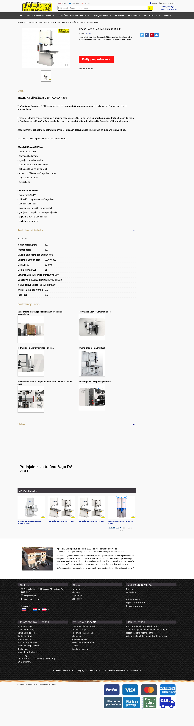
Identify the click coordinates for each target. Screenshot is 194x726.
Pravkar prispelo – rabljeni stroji (141, 626)
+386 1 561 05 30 (168, 9)
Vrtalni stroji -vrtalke (27, 642)
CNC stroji (23, 655)
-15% (121, 531)
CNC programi (24, 662)
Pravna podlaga (134, 606)
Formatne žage (25, 626)
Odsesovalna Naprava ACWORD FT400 (120, 522)
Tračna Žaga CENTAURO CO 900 (60, 521)
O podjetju (151, 15)
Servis (119, 15)
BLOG (166, 15)
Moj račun (131, 592)
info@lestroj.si (168, 6)
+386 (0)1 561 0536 (98, 670)
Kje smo (76, 592)
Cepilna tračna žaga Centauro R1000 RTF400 (29, 522)
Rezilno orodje (79, 630)
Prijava (129, 589)
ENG (48, 609)
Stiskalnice (23, 649)
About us (24, 544)
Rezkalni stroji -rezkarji (29, 646)
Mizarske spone (79, 639)
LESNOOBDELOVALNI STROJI (39, 15)
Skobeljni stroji (25, 636)
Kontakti (76, 589)
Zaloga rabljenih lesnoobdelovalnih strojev (146, 630)
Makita (75, 646)
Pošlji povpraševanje (96, 59)
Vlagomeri (77, 636)
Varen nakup (133, 599)
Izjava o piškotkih (136, 603)
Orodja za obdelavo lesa (84, 626)
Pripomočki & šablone (82, 633)
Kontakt (134, 15)
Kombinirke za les (26, 633)
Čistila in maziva (80, 649)
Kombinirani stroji (26, 630)
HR (39, 609)
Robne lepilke (24, 639)
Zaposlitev (77, 599)
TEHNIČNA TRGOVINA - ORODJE (73, 15)
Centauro (89, 34)
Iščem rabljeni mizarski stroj (140, 633)
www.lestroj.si (135, 670)
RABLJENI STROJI (101, 15)
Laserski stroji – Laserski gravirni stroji (36, 659)
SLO (29, 609)
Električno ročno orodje (83, 642)
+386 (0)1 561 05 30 (71, 670)
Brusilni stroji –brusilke (29, 652)
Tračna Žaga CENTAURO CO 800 (91, 521)
